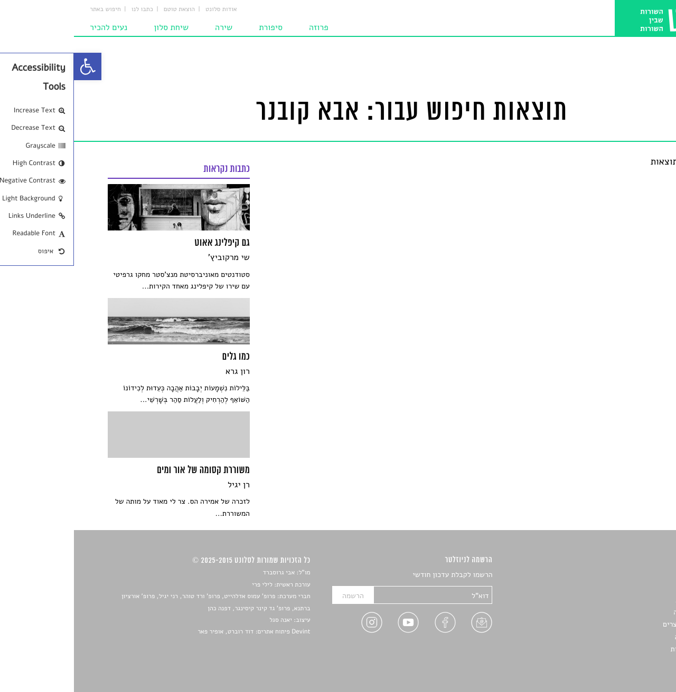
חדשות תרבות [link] (622, 600)
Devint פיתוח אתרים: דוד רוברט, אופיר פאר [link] (180, 632)
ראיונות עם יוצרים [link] (615, 624)
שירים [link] (633, 587)
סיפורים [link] (630, 575)
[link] (13, 66)
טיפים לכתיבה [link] (621, 637)
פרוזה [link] (245, 27)
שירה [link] (149, 27)
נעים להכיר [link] (34, 27)
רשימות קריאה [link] (620, 612)
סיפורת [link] (197, 27)
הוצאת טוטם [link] (105, 9)
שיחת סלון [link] (97, 27)
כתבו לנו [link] (68, 9)
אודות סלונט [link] (147, 9)
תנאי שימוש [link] (624, 662)
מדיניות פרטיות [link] (619, 649)
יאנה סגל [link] (206, 620)
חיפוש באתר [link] (31, 9)
